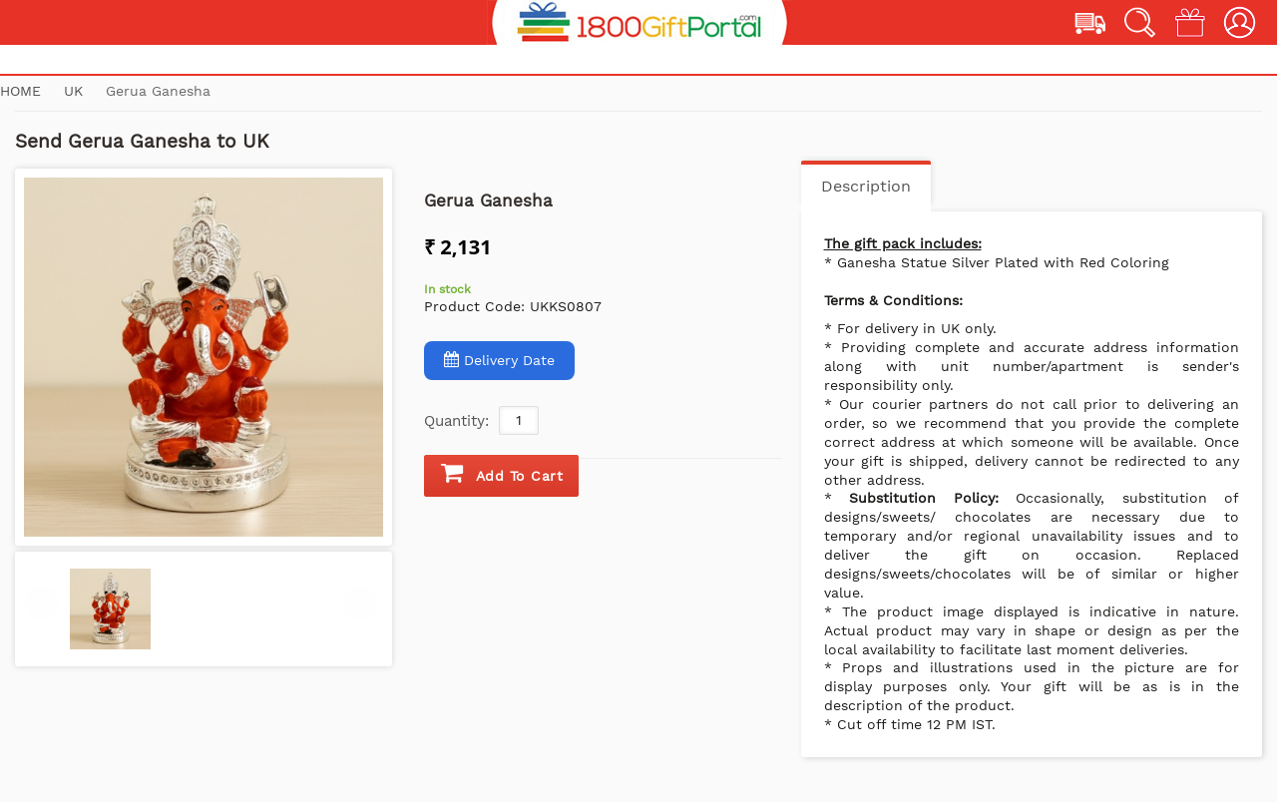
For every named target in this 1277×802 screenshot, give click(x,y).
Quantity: (456, 421)
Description (866, 186)
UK (76, 91)
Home (20, 91)
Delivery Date (499, 359)
